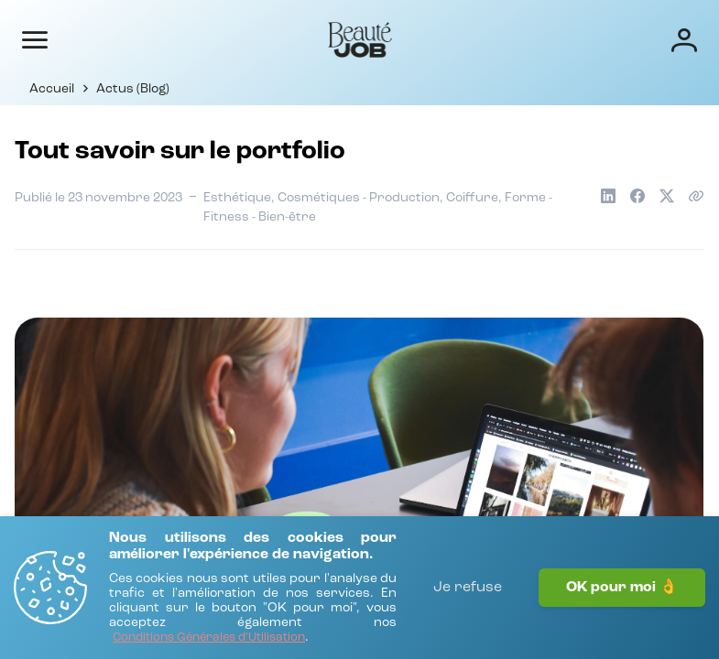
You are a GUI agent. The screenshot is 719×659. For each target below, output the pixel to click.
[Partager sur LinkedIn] (608, 196)
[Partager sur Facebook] (637, 196)
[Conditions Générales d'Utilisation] (209, 638)
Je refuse (467, 587)
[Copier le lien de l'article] (696, 196)
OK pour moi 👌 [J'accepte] (622, 587)
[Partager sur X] (666, 196)
